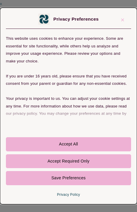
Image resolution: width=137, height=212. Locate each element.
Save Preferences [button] (68, 177)
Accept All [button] (68, 144)
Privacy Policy (68, 195)
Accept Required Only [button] (68, 161)
